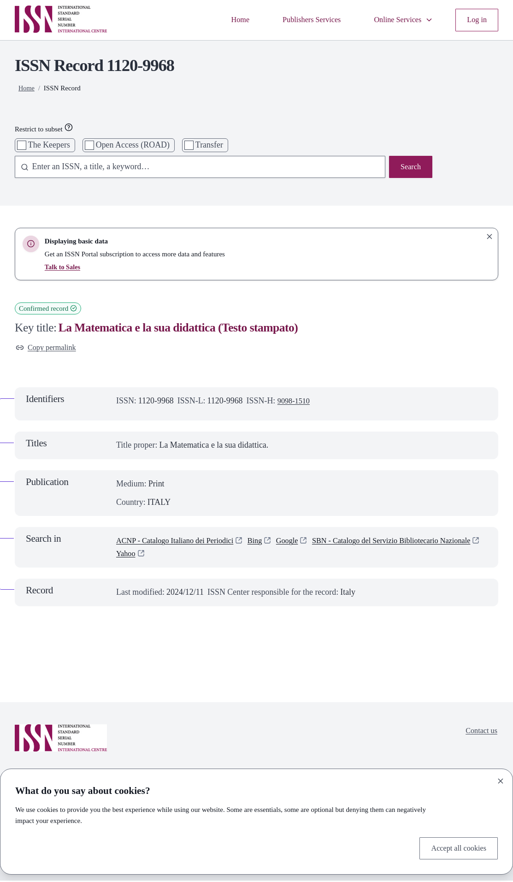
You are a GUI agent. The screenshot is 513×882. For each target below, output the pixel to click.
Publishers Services (301, 19)
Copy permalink (48, 348)
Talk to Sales (63, 267)
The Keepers (49, 144)
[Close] (500, 779)
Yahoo (316, 555)
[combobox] (196, 167)
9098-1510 (295, 402)
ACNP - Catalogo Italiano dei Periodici (181, 542)
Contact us (479, 733)
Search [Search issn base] (409, 167)
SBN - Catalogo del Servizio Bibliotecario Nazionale (203, 555)
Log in (476, 19)
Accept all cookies (455, 847)
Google (302, 542)
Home (226, 19)
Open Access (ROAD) (133, 144)
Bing (268, 542)
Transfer (209, 144)
